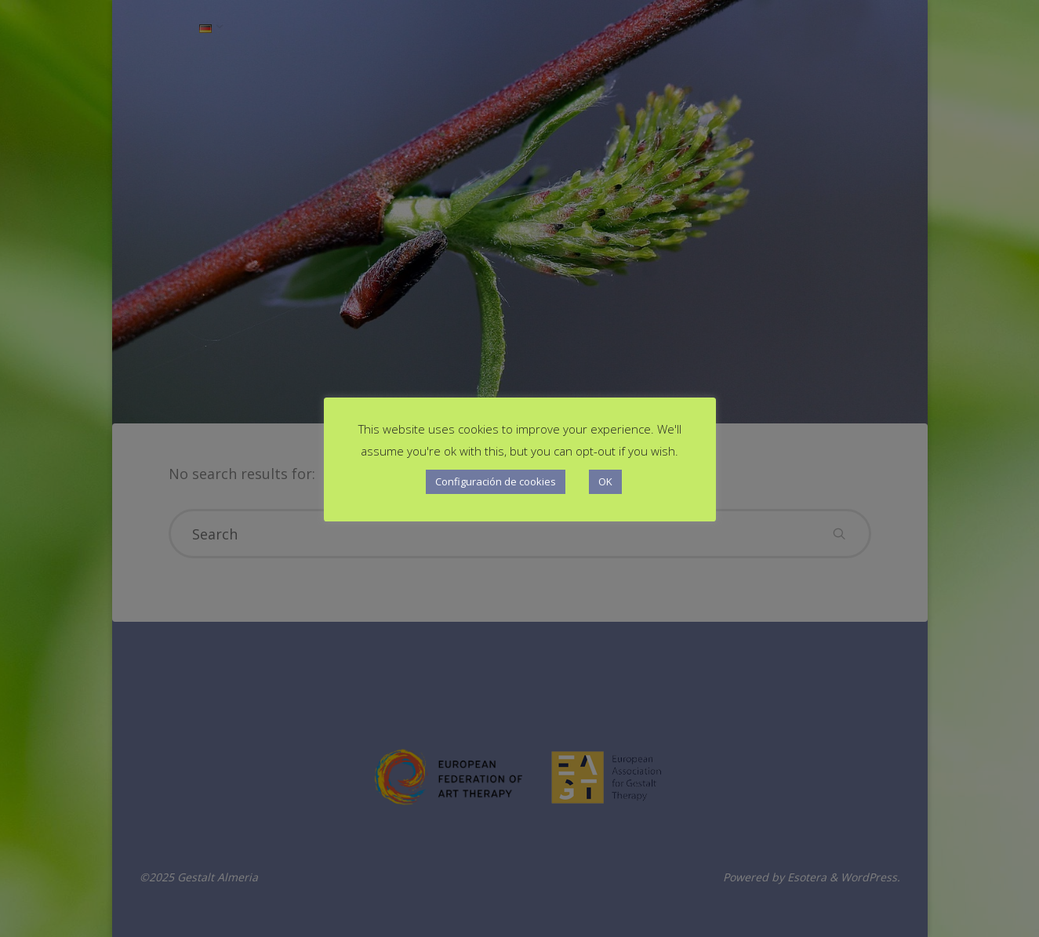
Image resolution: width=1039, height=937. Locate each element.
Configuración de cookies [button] (495, 481)
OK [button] (605, 481)
